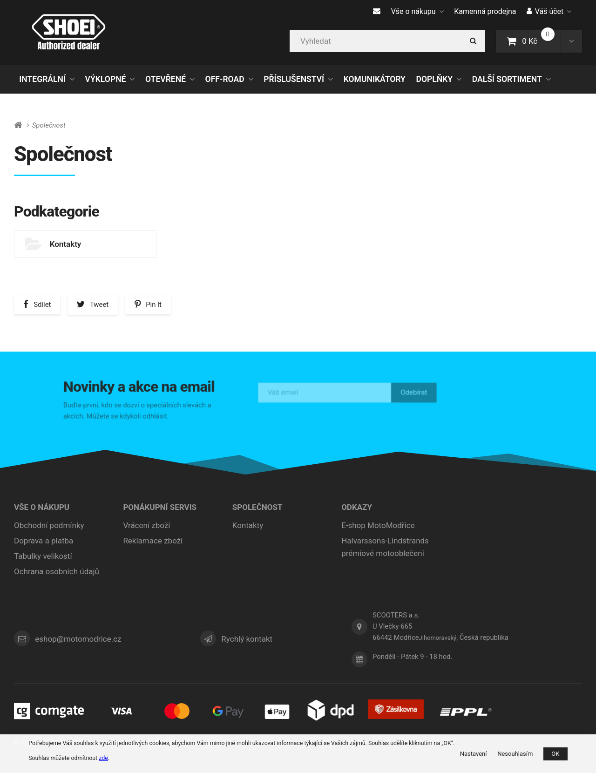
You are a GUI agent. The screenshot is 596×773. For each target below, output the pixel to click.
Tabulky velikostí (43, 556)
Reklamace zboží (153, 540)
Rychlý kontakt (246, 639)
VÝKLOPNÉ (105, 79)
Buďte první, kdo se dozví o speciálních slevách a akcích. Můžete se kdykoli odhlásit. (138, 409)
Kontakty (65, 244)
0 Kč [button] (534, 40)
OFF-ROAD (224, 79)
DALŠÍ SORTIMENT (507, 79)
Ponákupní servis (159, 507)
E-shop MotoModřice (378, 525)
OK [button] (555, 753)
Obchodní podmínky (49, 525)
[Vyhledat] (387, 41)
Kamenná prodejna (485, 11)
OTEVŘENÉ (165, 79)
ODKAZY (356, 507)
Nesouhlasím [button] (515, 753)
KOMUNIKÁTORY (375, 79)
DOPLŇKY (434, 79)
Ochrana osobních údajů (56, 571)
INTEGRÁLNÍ (42, 79)
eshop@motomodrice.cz (78, 639)
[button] (571, 41)
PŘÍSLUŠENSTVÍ (294, 79)
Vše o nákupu (417, 11)
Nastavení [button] (473, 753)
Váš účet (549, 11)
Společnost (257, 507)
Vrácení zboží (146, 525)
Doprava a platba (43, 540)
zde (103, 758)
